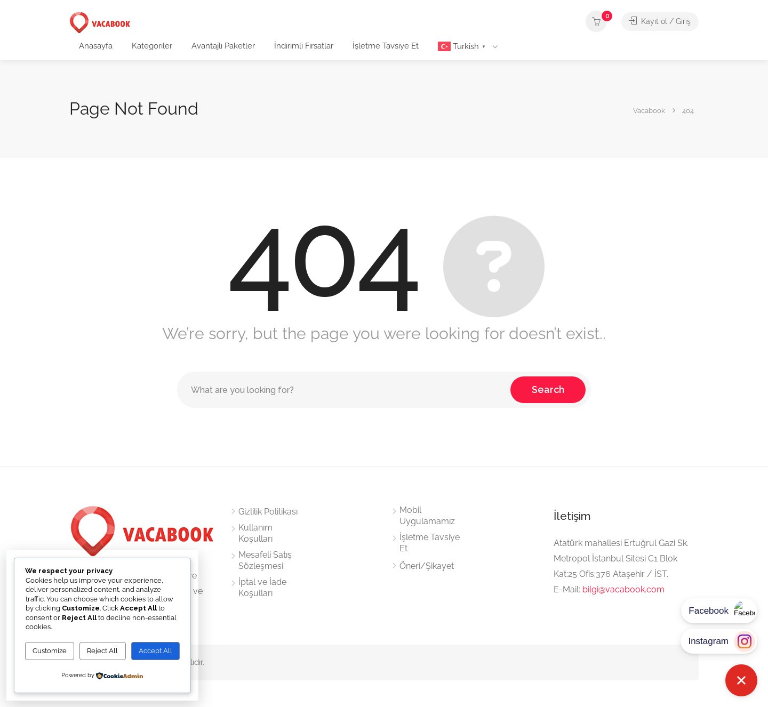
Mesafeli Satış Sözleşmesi (265, 560)
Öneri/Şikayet (426, 566)
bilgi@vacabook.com (623, 589)
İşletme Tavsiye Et (386, 46)
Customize (50, 651)
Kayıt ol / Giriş (659, 21)
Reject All (102, 651)
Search (548, 389)
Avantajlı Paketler (223, 46)
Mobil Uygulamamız (427, 515)
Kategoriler (152, 46)
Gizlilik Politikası (268, 512)
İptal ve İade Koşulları (262, 587)
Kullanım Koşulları (255, 533)
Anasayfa (96, 46)
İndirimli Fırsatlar (303, 46)
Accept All (155, 651)
